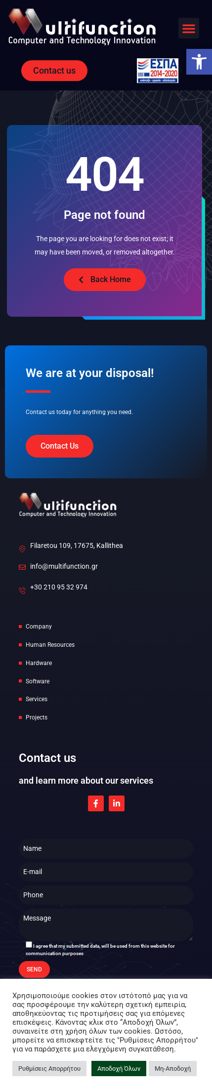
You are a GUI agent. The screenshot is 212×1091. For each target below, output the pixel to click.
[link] (199, 62)
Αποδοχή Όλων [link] (118, 1068)
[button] (188, 28)
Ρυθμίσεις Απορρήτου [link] (49, 1068)
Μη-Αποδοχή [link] (173, 1068)
